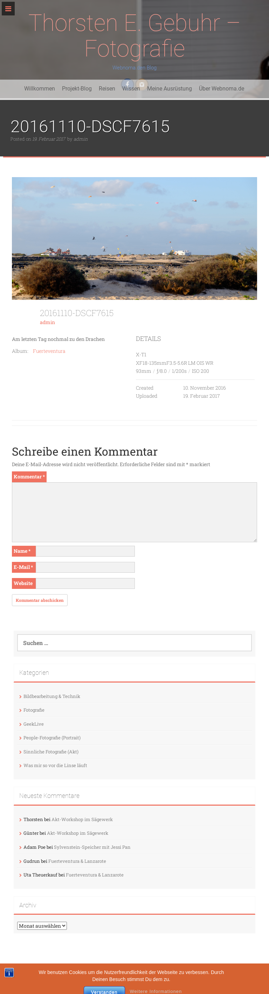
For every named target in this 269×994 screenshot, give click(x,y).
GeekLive (33, 724)
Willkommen (39, 88)
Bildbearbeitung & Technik (51, 696)
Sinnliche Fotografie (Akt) (50, 751)
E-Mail (23, 567)
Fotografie (33, 710)
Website (23, 583)
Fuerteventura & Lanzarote (77, 861)
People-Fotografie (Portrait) (52, 737)
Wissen (131, 88)
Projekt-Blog (77, 88)
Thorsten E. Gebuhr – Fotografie (134, 35)
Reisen (107, 88)
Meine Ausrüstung (169, 88)
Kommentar (29, 476)
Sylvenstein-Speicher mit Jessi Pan (92, 847)
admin (81, 139)
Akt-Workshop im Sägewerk (82, 819)
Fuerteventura (49, 351)
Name (22, 551)
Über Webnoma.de (221, 88)
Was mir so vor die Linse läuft (55, 765)
